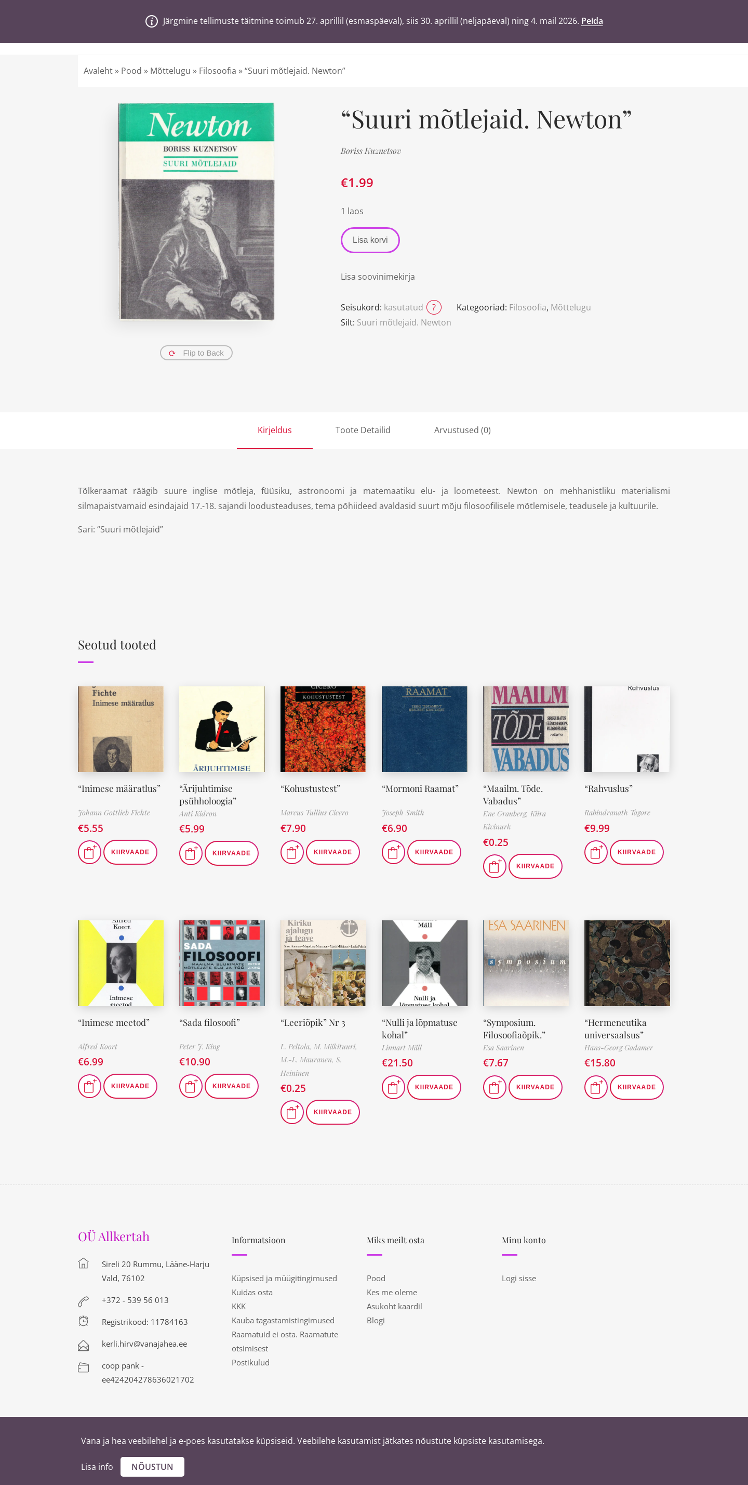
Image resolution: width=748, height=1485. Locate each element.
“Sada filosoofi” (211, 1022)
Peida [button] (592, 21)
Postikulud (251, 1362)
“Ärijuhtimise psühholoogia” (209, 794)
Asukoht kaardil (394, 1306)
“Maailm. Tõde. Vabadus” (514, 794)
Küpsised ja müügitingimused (284, 1278)
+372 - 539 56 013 (135, 1300)
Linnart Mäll (402, 1047)
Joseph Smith (403, 812)
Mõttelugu (170, 70)
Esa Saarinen (503, 1047)
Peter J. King (199, 1046)
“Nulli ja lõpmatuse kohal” (421, 1028)
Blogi (376, 1320)
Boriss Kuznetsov (371, 150)
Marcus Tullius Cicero (314, 812)
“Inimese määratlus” (120, 788)
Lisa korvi (370, 240)
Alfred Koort (97, 1046)
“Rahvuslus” (609, 788)
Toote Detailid (363, 430)
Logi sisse (519, 1278)
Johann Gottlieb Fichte (114, 812)
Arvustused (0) (462, 430)
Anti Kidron (198, 813)
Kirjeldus (275, 430)
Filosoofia (217, 70)
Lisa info (97, 1467)
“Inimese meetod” (115, 1022)
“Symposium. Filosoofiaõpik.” (515, 1028)
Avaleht (98, 70)
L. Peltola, (297, 1046)
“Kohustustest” (311, 788)
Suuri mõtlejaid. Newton (404, 322)
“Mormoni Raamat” (422, 788)
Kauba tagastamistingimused (283, 1320)
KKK (239, 1306)
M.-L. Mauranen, (308, 1059)
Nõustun (152, 1467)
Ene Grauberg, (506, 813)
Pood (131, 70)
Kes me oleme (392, 1292)
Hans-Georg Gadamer (618, 1047)
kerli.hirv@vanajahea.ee (144, 1343)
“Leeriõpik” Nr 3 (314, 1022)
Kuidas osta (252, 1292)
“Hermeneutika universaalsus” (616, 1028)
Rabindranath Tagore (617, 812)
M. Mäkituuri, (335, 1046)
